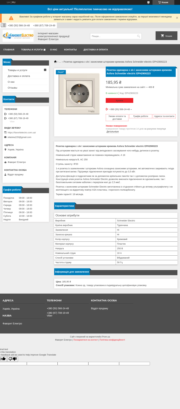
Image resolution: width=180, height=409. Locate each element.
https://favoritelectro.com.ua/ (22, 132)
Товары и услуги (32, 49)
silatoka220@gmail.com (19, 137)
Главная (8, 49)
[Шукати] (139, 36)
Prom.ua (106, 337)
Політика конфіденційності (112, 340)
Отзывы (12, 87)
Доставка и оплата (96, 49)
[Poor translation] (12, 359)
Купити (119, 100)
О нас (53, 49)
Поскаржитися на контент (85, 340)
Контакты (70, 49)
